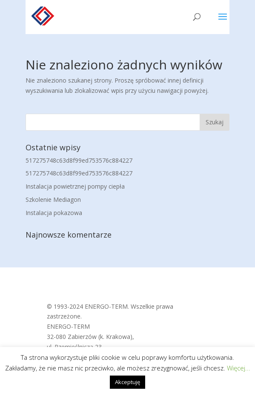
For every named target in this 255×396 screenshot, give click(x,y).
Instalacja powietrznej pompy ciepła (75, 186)
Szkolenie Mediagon (53, 199)
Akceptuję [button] (127, 382)
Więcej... (238, 368)
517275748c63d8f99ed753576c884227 (79, 160)
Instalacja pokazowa (54, 213)
